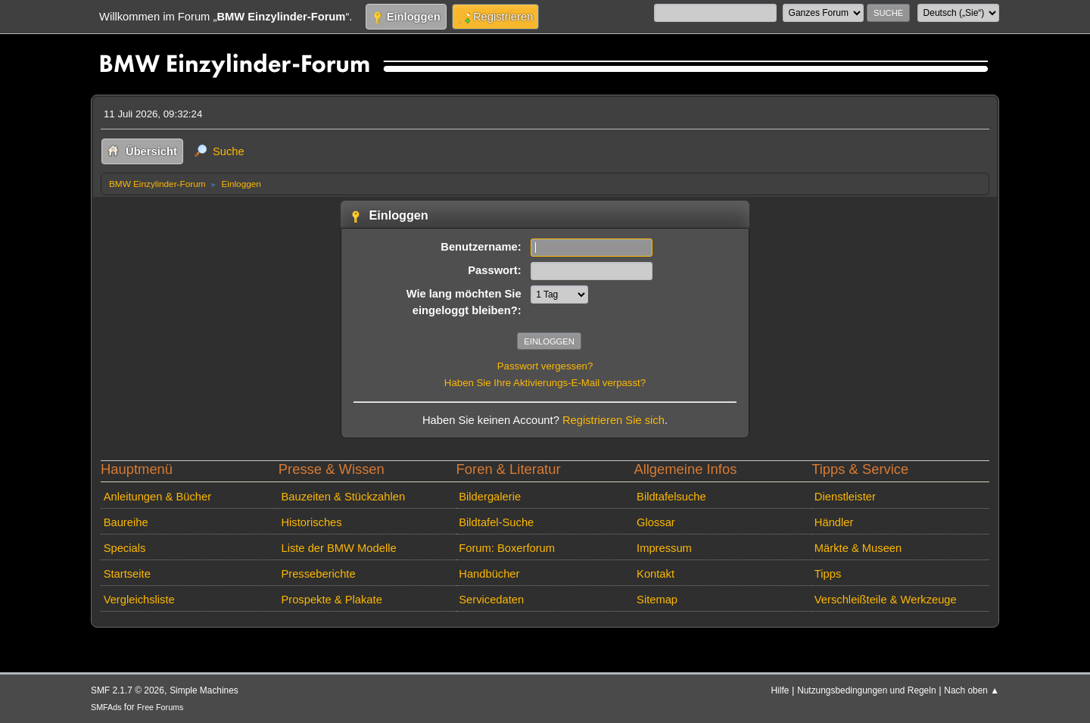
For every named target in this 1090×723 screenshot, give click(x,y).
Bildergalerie (490, 497)
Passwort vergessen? (545, 366)
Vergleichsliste (139, 600)
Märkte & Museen (858, 548)
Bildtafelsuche (671, 497)
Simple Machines (204, 690)
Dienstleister (845, 497)
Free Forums (160, 707)
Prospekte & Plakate (331, 600)
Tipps (827, 574)
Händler (834, 522)
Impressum (664, 548)
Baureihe (126, 522)
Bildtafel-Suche (496, 522)
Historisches (311, 522)
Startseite (127, 574)
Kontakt (655, 574)
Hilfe (780, 690)
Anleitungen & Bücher (157, 497)
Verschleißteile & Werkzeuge (885, 600)
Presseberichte (318, 574)
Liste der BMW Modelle (338, 548)
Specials (125, 548)
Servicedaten (491, 600)
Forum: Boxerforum (507, 548)
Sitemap (657, 600)
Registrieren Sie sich (613, 420)
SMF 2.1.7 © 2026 (127, 690)
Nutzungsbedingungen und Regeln (866, 690)
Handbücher (489, 574)
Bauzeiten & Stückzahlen (343, 497)
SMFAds (106, 707)
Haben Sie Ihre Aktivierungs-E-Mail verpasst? (545, 382)
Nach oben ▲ (971, 690)
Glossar (656, 522)
